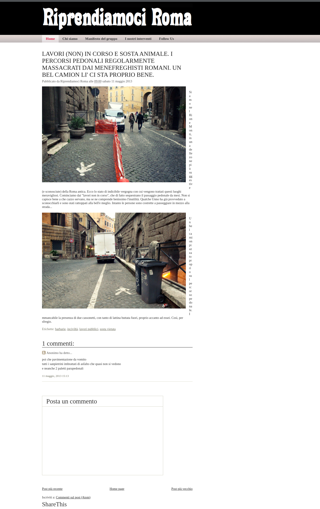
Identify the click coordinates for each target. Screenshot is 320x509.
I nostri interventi (138, 39)
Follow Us (166, 39)
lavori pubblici (88, 329)
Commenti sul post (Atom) (73, 497)
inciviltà (72, 329)
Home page (117, 489)
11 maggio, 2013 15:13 (55, 376)
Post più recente (52, 489)
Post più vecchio (182, 489)
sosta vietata (108, 329)
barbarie (60, 329)
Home (50, 39)
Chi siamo (70, 39)
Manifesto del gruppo (101, 39)
